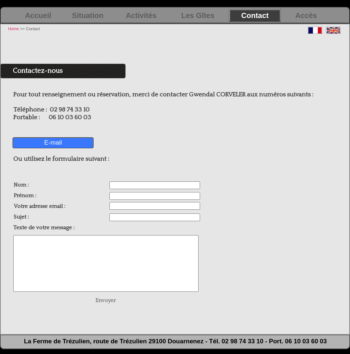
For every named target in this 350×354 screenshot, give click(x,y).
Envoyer (105, 300)
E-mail (53, 142)
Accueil (38, 15)
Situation (88, 15)
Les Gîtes (197, 15)
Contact (255, 15)
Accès (306, 15)
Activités (141, 15)
